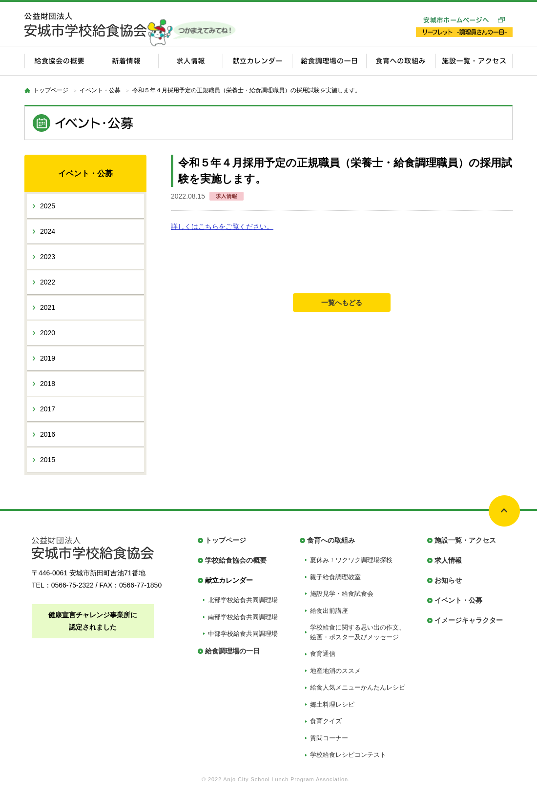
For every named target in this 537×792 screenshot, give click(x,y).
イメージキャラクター (468, 620)
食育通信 (322, 653)
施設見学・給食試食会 (341, 593)
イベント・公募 (458, 600)
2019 (47, 358)
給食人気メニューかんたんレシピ (357, 687)
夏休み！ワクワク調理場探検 (351, 560)
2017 (47, 409)
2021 (47, 307)
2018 (47, 383)
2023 (47, 257)
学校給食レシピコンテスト (348, 754)
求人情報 (448, 560)
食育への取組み (331, 540)
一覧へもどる (341, 302)
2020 (47, 333)
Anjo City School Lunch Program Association (285, 779)
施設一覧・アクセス (465, 540)
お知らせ (448, 580)
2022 (47, 282)
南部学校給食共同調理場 (243, 617)
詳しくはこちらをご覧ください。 (222, 226)
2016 (47, 434)
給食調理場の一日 (232, 651)
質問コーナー (329, 738)
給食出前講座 (329, 610)
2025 (47, 206)
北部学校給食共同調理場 (243, 600)
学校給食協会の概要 (236, 560)
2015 (47, 460)
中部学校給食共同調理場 (243, 633)
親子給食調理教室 (335, 577)
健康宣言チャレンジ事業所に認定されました (92, 621)
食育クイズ (326, 721)
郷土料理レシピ (332, 704)
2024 (47, 231)
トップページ (50, 90)
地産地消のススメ (335, 670)
